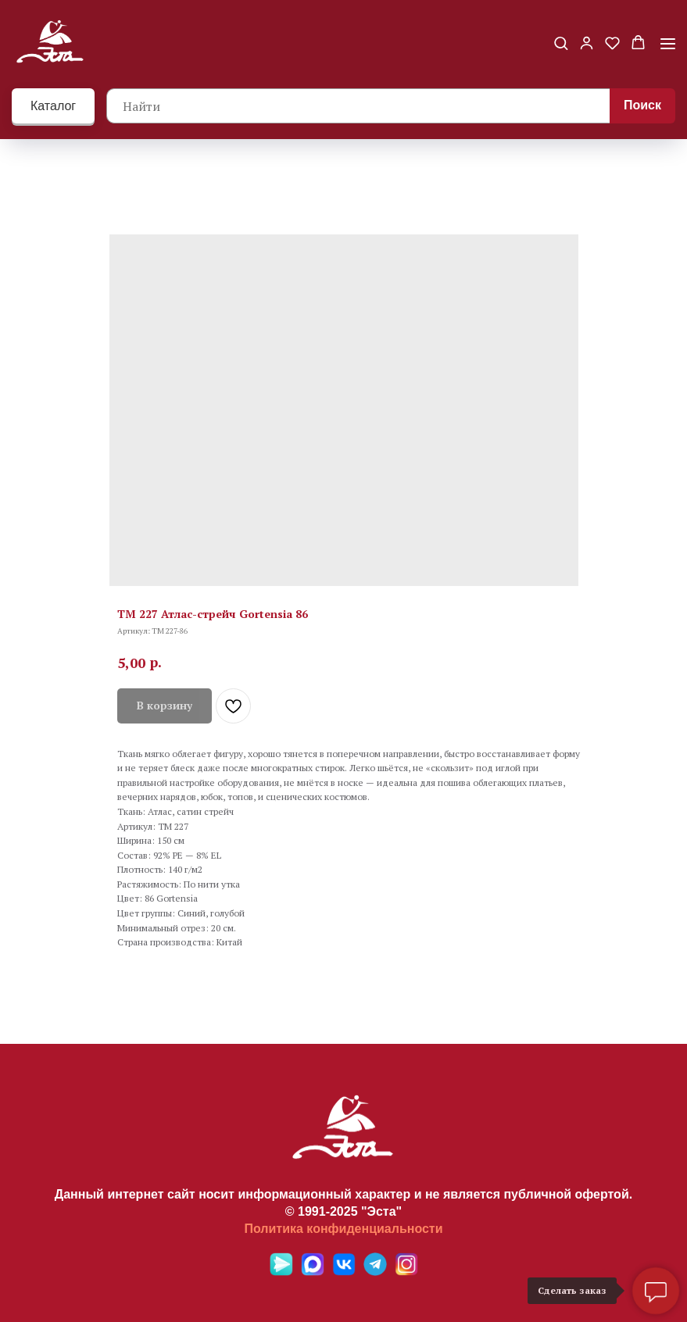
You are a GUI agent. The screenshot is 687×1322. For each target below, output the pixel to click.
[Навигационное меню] (667, 43)
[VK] (344, 1271)
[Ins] (406, 1271)
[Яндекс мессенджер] (281, 1271)
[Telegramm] (375, 1271)
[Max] (312, 1271)
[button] (560, 42)
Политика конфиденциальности (343, 1228)
